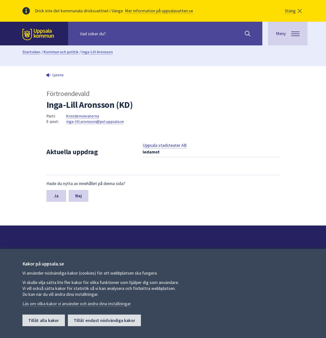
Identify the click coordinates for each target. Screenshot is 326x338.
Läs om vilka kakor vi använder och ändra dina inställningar (76, 303)
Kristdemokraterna (82, 115)
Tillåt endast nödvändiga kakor (104, 320)
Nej (78, 196)
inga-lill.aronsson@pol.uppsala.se (95, 121)
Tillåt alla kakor (43, 320)
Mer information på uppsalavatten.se (159, 11)
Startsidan (31, 51)
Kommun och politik (60, 51)
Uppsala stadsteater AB (165, 145)
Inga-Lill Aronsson (97, 51)
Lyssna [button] (57, 74)
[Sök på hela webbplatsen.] (111, 33)
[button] (293, 11)
